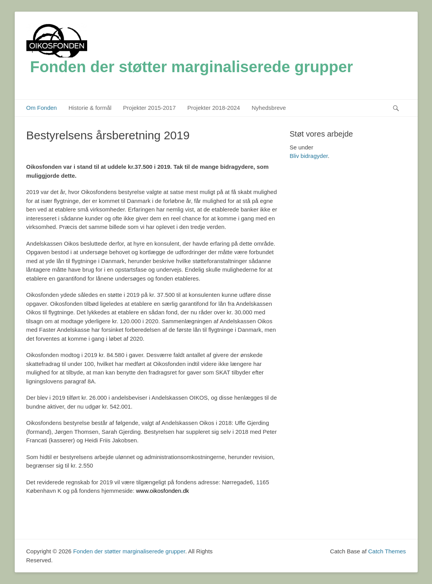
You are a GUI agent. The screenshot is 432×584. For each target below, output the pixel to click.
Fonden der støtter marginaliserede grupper (191, 66)
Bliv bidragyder (309, 155)
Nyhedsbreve (268, 107)
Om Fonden (41, 107)
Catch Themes (387, 551)
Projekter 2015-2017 (149, 107)
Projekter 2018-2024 (214, 107)
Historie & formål (90, 107)
